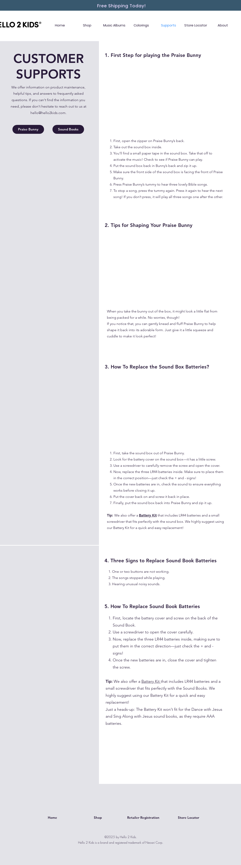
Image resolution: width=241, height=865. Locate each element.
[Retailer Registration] (143, 818)
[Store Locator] (188, 818)
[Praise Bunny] (28, 129)
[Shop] (97, 818)
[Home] (52, 818)
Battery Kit (151, 681)
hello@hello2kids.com (48, 113)
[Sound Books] (68, 129)
